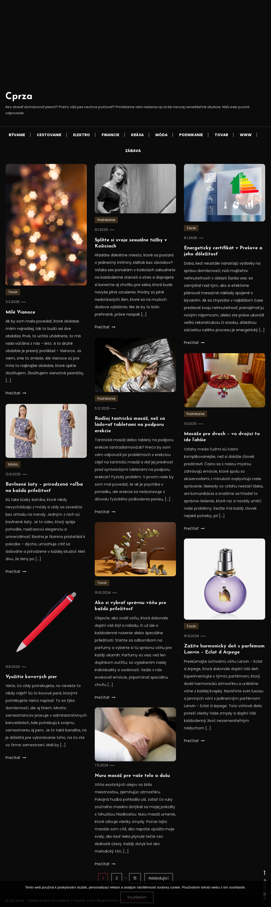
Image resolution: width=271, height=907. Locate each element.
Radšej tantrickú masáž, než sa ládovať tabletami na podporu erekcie (130, 433)
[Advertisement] (136, 50)
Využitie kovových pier (31, 685)
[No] (264, 894)
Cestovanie (49, 134)
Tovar (221, 134)
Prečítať (16, 393)
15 (135, 878)
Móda (161, 134)
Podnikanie (191, 134)
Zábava (133, 150)
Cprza (19, 97)
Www (246, 134)
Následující (159, 878)
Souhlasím (137, 897)
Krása (137, 134)
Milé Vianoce (20, 312)
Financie (110, 134)
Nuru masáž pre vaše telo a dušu (132, 784)
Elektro (81, 134)
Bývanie (17, 134)
